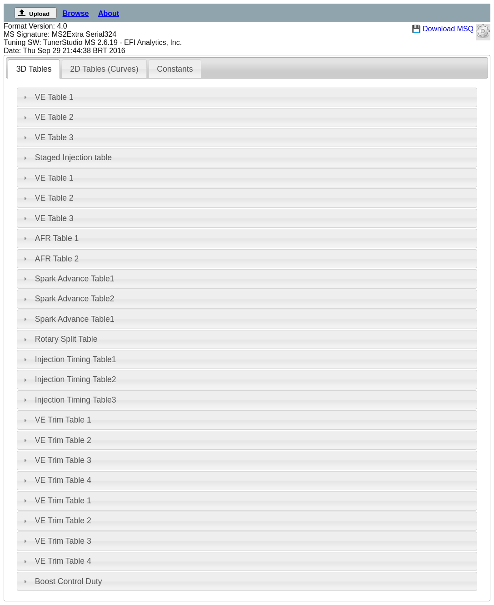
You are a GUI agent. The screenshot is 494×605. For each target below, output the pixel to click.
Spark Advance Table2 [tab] (68, 298)
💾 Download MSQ (443, 29)
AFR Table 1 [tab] (50, 238)
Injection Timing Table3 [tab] (68, 399)
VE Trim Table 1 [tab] (56, 419)
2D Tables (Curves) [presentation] (104, 69)
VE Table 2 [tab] (47, 117)
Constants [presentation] (175, 69)
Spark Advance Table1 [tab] (68, 278)
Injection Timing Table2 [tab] (68, 379)
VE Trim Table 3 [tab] (56, 460)
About (108, 13)
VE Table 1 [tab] (47, 97)
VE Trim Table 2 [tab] (56, 440)
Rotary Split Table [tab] (59, 339)
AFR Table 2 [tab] (50, 258)
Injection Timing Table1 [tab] (68, 359)
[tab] (34, 69)
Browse (76, 13)
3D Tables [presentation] (34, 69)
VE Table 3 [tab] (47, 137)
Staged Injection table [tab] (66, 157)
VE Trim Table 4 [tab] (56, 480)
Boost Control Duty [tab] (61, 581)
